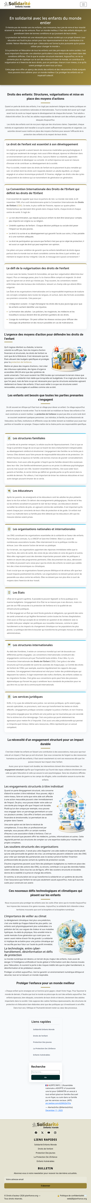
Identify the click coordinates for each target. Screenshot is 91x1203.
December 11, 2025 (54, 1110)
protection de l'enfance (21, 362)
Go (45, 1077)
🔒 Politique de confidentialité (70, 1195)
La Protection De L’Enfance (44, 1048)
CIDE (19, 205)
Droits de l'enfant (40, 1036)
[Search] (45, 1072)
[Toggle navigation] (83, 4)
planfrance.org (31, 1195)
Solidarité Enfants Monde (44, 1029)
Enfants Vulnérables (41, 1055)
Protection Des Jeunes (42, 1042)
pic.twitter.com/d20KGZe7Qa (58, 1103)
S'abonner (45, 1185)
